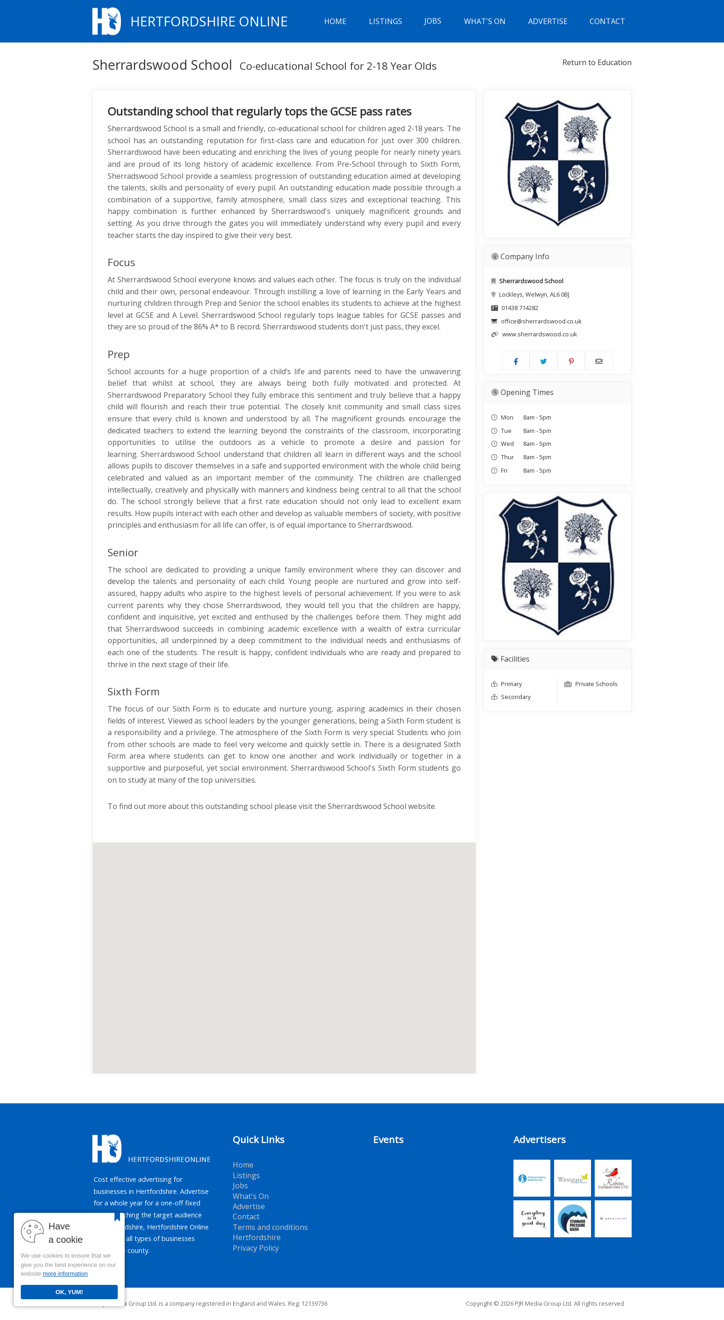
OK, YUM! (69, 1292)
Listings (385, 21)
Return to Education (597, 62)
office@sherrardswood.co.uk (541, 321)
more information (65, 1273)
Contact (607, 21)
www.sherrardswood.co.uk (539, 334)
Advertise (547, 21)
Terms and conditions (270, 1227)
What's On (485, 21)
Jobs (432, 21)
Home (335, 21)
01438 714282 (519, 308)
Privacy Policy (256, 1248)
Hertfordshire (257, 1237)
